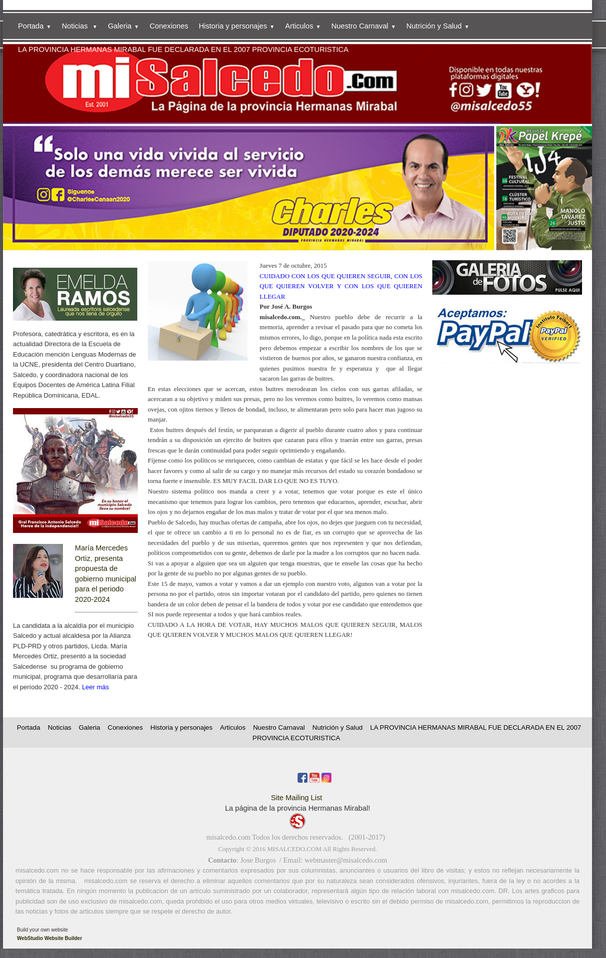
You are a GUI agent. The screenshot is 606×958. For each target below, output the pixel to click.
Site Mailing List (296, 798)
